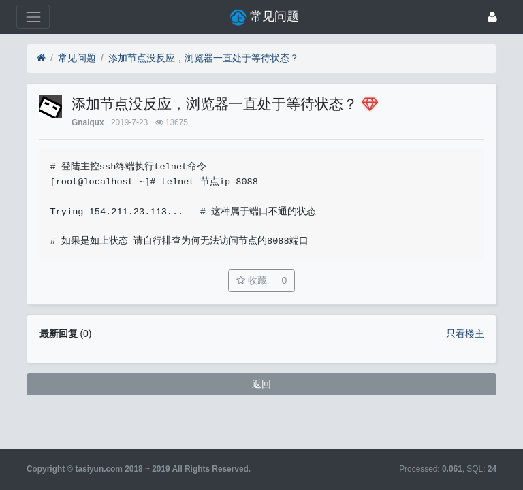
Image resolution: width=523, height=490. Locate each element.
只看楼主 (465, 333)
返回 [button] (261, 383)
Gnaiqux (88, 122)
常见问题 (77, 57)
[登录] (492, 17)
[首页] (41, 58)
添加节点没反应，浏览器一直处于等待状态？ (203, 57)
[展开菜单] (33, 17)
